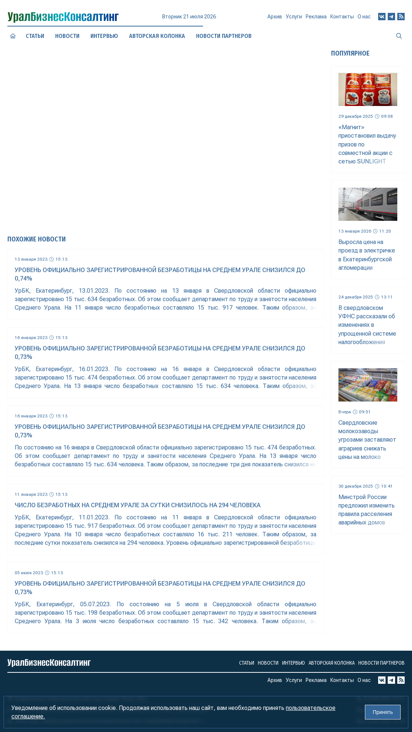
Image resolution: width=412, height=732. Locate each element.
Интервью (293, 663)
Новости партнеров (381, 663)
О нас (364, 17)
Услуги (294, 19)
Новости (67, 35)
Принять (383, 712)
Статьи (35, 35)
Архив (274, 19)
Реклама (316, 19)
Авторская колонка (332, 663)
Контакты (342, 18)
